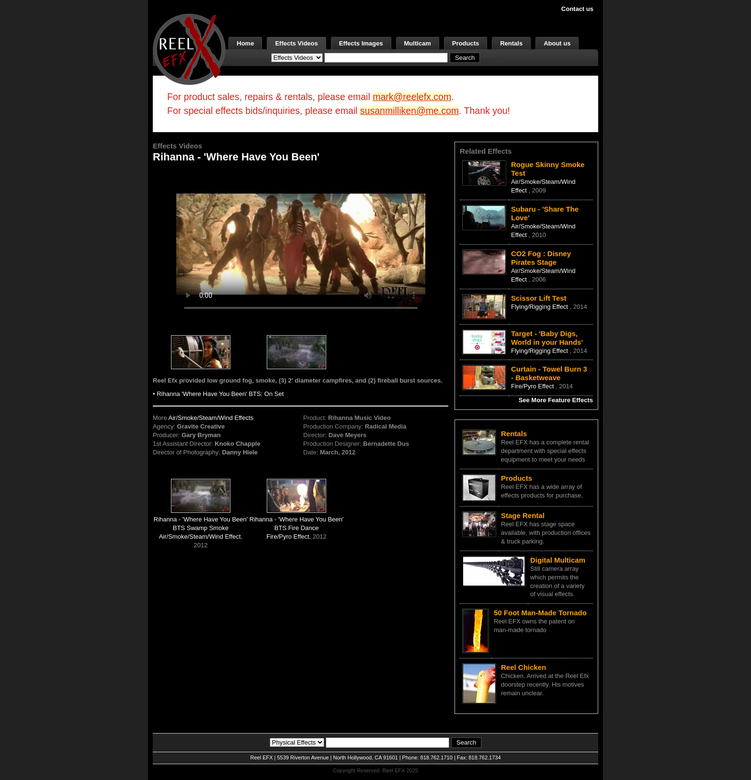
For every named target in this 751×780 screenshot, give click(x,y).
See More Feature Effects (556, 400)
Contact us (577, 8)
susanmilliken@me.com (409, 110)
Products (465, 43)
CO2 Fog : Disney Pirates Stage (541, 257)
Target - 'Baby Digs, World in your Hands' (547, 337)
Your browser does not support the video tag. (300, 243)
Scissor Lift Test (539, 298)
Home (245, 43)
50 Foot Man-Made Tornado (540, 613)
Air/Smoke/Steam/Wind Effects (211, 417)
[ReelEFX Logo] (189, 48)
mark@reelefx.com (412, 96)
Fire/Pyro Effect (287, 536)
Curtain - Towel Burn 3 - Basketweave (549, 373)
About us (557, 43)
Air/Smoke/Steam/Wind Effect (200, 536)
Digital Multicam (557, 560)
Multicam (417, 43)
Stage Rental (523, 515)
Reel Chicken (523, 667)
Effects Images (361, 43)
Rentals (511, 43)
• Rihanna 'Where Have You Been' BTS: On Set (218, 393)
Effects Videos (296, 43)
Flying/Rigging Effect (540, 306)
